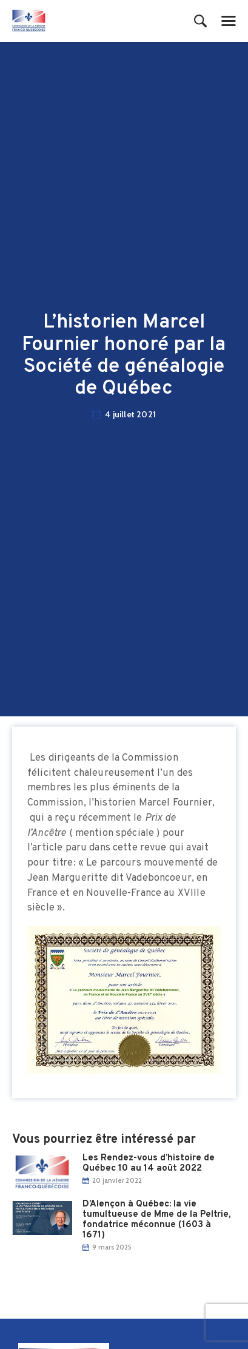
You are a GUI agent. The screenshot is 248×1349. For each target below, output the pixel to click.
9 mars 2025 (112, 1247)
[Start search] (200, 22)
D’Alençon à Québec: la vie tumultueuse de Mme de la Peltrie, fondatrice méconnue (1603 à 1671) (156, 1219)
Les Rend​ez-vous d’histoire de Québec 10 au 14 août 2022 (148, 1163)
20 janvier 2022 (117, 1180)
